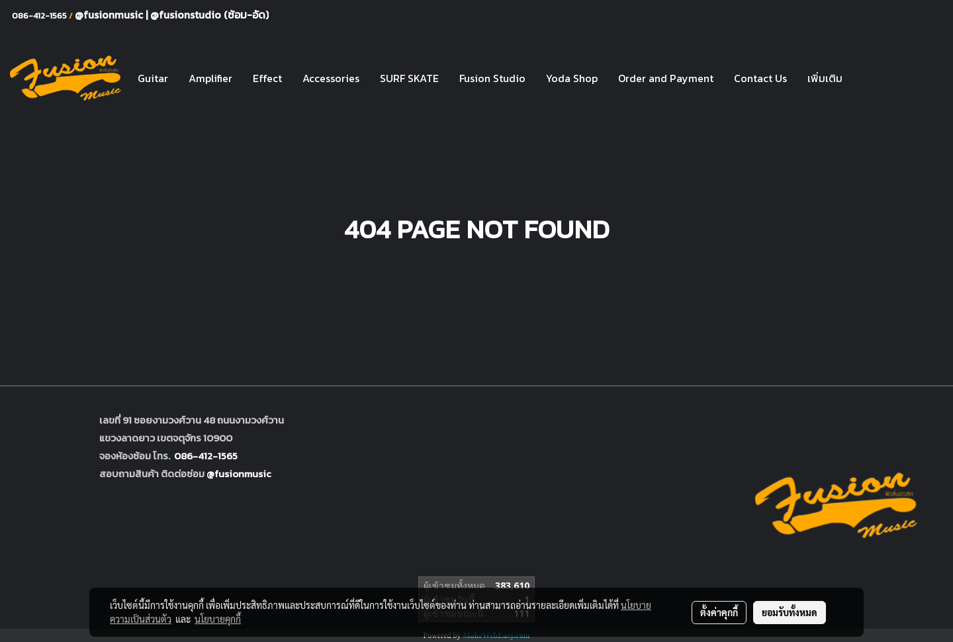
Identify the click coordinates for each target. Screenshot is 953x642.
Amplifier (210, 78)
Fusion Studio (492, 78)
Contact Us (760, 78)
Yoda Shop (572, 78)
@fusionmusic (110, 15)
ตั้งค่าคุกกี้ (719, 612)
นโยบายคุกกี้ (218, 619)
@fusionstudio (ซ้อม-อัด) (209, 15)
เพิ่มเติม (824, 78)
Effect (267, 78)
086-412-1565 (206, 455)
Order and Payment (665, 78)
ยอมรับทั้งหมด (789, 612)
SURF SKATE (409, 78)
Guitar (153, 78)
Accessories (330, 78)
